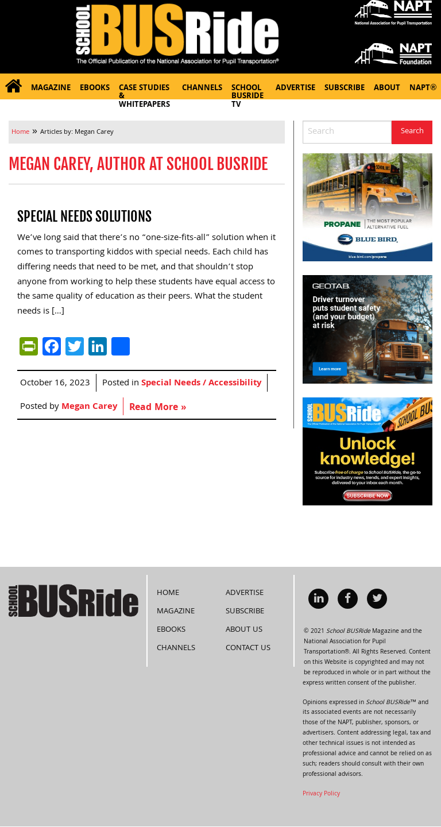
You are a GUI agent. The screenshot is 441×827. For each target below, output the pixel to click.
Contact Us (248, 648)
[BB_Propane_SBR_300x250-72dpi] (367, 207)
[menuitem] (13, 86)
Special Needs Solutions (84, 216)
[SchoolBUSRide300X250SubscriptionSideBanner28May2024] (367, 452)
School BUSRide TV (247, 90)
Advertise (295, 88)
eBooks (95, 88)
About (387, 88)
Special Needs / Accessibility (201, 383)
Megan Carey (89, 407)
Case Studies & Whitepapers (144, 90)
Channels (202, 88)
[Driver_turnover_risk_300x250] (367, 329)
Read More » (157, 408)
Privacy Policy (321, 794)
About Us (244, 630)
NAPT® (422, 88)
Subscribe (344, 88)
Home (168, 593)
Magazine (51, 88)
